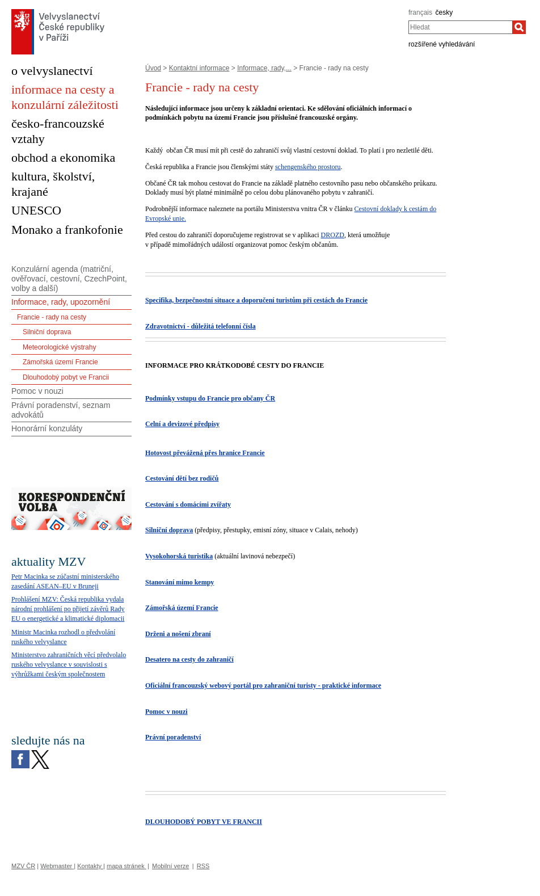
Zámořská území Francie (60, 362)
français (420, 12)
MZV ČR (23, 866)
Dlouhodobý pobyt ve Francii (66, 377)
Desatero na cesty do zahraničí (189, 659)
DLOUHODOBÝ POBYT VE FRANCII (203, 822)
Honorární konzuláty (46, 428)
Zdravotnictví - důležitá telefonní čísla (200, 326)
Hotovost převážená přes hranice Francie (205, 453)
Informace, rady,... (264, 68)
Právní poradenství (173, 737)
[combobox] (460, 27)
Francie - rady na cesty (51, 317)
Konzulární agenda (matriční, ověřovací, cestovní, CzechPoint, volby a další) (69, 278)
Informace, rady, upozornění (60, 301)
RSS (203, 866)
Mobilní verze (170, 866)
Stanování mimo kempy (179, 582)
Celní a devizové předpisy (182, 424)
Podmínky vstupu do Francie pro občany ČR (210, 398)
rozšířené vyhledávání (441, 44)
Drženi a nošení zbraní (178, 634)
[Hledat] (519, 27)
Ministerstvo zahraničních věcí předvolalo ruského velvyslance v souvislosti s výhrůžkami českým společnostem (68, 664)
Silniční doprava (169, 530)
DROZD (332, 235)
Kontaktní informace (199, 68)
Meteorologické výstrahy (59, 347)
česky (444, 12)
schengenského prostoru (308, 167)
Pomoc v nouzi (166, 712)
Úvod (153, 68)
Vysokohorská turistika (179, 556)
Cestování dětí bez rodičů (181, 478)
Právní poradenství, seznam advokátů (60, 410)
